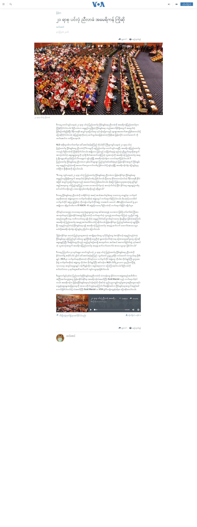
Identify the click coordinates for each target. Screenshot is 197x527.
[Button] (122, 39)
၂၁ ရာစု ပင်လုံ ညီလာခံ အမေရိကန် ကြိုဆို (106, 298)
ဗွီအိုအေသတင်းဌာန (99, 301)
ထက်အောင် (60, 27)
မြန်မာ (58, 13)
